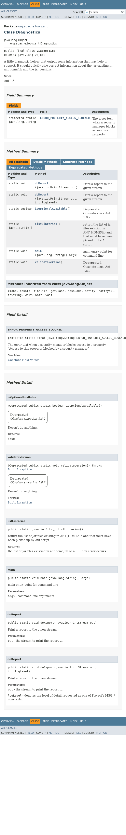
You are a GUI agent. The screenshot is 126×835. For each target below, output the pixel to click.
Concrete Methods (77, 161)
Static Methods (45, 161)
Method (54, 17)
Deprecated (59, 4)
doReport (41, 183)
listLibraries (46, 224)
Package (22, 4)
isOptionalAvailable (51, 208)
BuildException (20, 469)
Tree (46, 4)
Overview (7, 4)
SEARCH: (78, 12)
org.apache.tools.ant (32, 26)
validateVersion (47, 262)
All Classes (9, 11)
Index (74, 4)
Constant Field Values (23, 360)
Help (83, 4)
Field (30, 17)
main (38, 251)
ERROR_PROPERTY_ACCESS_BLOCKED (65, 118)
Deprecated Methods (25, 167)
